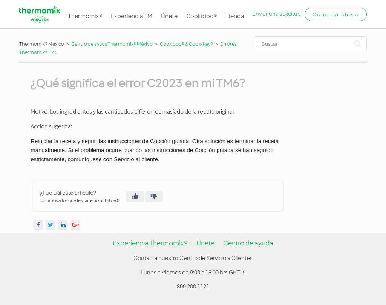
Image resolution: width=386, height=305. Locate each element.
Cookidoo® (201, 16)
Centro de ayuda (248, 243)
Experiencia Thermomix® (150, 243)
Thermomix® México (41, 44)
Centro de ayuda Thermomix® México (112, 44)
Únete (169, 16)
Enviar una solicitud (276, 14)
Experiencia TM (131, 16)
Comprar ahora (335, 14)
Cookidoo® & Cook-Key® (186, 44)
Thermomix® (85, 16)
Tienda (234, 16)
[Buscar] (310, 43)
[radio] (135, 196)
